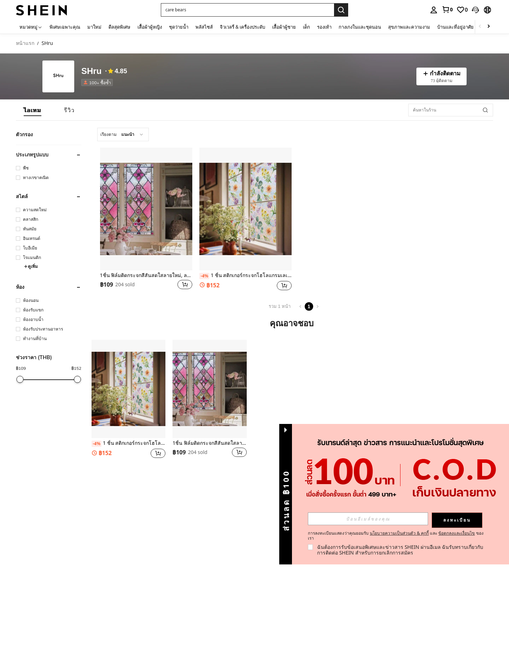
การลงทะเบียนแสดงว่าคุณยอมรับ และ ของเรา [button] (396, 536)
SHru (91, 71)
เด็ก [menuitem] (306, 27)
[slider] (20, 379)
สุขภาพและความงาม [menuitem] (409, 27)
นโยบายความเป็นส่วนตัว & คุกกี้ (399, 533)
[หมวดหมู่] (31, 27)
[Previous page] (300, 306)
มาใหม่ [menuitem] (94, 27)
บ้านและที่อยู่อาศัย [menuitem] (455, 27)
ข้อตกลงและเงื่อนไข (456, 533)
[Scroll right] (488, 27)
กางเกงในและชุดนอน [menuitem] (360, 27)
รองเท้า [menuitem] (324, 27)
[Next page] (317, 306)
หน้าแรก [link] (25, 43)
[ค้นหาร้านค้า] (485, 110)
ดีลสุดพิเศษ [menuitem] (119, 27)
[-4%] (204, 276)
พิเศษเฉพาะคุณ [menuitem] (64, 27)
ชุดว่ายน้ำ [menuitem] (178, 27)
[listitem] (98, 82)
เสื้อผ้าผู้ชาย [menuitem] (284, 27)
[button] (247, 10)
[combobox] (123, 134)
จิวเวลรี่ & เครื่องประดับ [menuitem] (242, 27)
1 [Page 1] (309, 306)
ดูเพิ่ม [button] (31, 266)
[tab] (32, 110)
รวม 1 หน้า (280, 306)
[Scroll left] (480, 27)
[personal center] (433, 10)
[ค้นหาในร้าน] (450, 110)
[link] (447, 9)
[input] (368, 518)
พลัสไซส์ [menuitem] (204, 27)
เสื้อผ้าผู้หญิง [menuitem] (150, 27)
